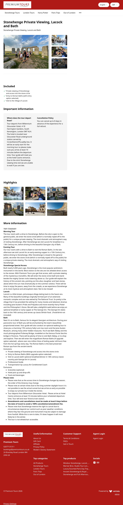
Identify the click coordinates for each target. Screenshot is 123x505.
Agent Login (98, 438)
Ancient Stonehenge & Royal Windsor (76, 471)
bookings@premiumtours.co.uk (16, 449)
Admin (117, 494)
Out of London (69, 13)
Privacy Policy (38, 447)
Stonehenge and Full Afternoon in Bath (76, 474)
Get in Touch (68, 444)
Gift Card (37, 441)
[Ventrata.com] (114, 491)
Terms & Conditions (71, 438)
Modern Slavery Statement (44, 450)
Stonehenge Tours (12, 13)
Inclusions (7, 349)
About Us (37, 438)
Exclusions (7, 367)
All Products (38, 463)
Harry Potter (43, 13)
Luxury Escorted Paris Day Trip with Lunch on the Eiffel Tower (76, 469)
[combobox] (103, 5)
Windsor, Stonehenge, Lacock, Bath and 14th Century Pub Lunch (76, 463)
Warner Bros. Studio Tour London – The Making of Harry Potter (76, 466)
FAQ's (65, 441)
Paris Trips (56, 13)
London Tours (28, 13)
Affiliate (36, 444)
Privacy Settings (9, 503)
